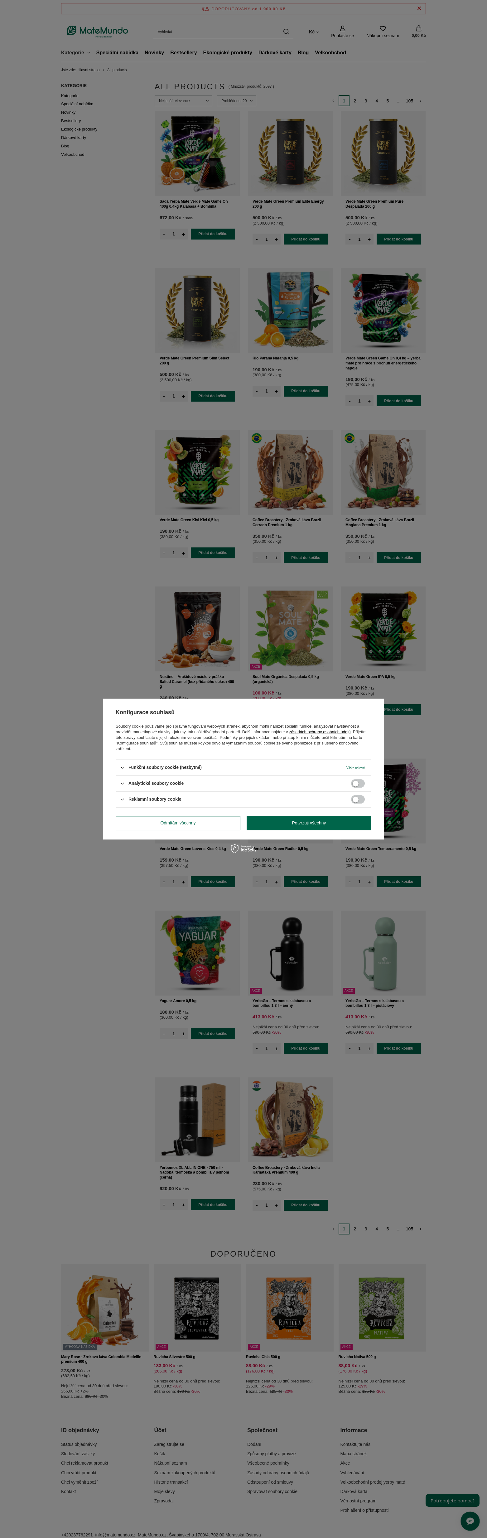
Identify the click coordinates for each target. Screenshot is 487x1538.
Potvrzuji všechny (309, 822)
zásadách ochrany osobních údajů (319, 731)
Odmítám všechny (178, 822)
